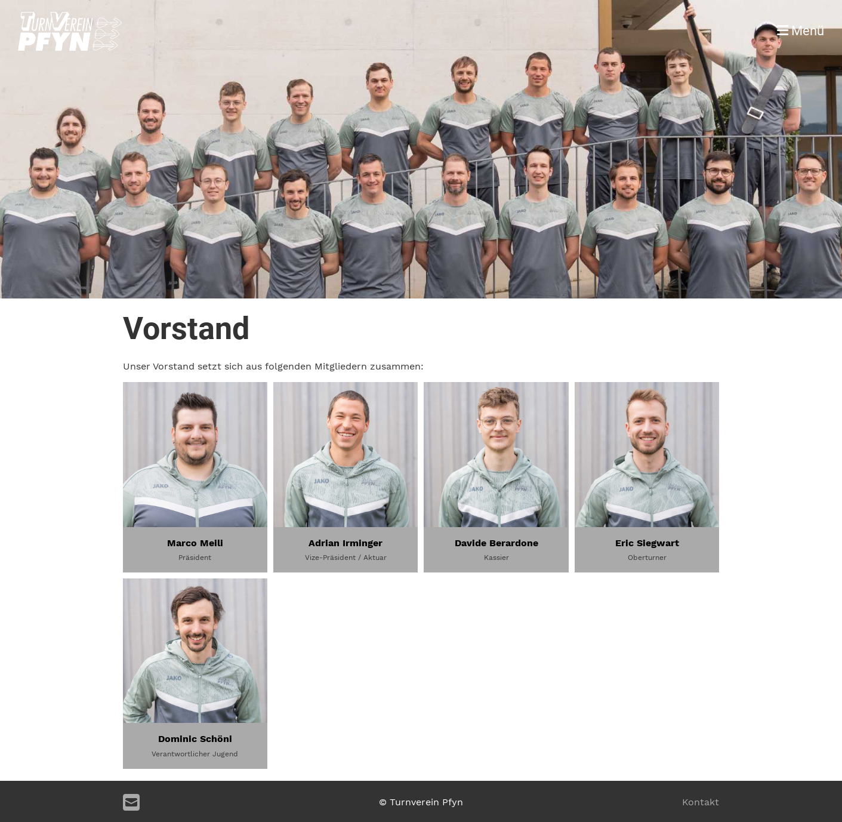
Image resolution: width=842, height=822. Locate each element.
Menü (800, 30)
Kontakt (700, 802)
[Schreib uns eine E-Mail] (131, 803)
